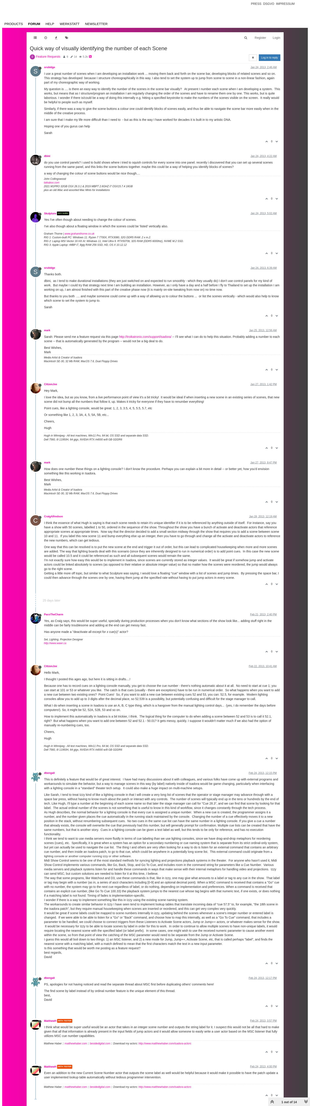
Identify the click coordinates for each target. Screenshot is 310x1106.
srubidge (49, 67)
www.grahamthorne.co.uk (79, 233)
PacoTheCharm (53, 614)
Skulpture (50, 213)
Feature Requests (48, 56)
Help (49, 24)
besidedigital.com (100, 1043)
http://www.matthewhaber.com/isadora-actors (165, 1043)
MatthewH (50, 1020)
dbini (47, 156)
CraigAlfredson (53, 516)
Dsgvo (268, 3)
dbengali (49, 773)
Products (13, 24)
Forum (34, 24)
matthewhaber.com (76, 1043)
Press (256, 3)
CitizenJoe (50, 384)
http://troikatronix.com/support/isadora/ (145, 336)
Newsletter (96, 24)
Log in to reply (269, 57)
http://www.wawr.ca (55, 643)
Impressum (285, 3)
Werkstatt (70, 24)
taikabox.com (52, 182)
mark (47, 330)
